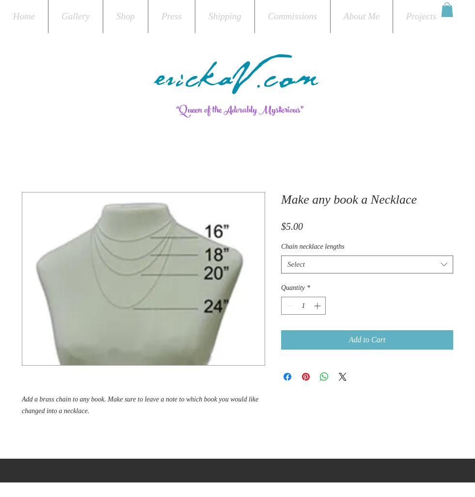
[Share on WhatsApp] (324, 377)
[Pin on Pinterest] (306, 377)
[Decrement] (289, 305)
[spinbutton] (303, 305)
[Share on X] (342, 377)
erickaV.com (237, 83)
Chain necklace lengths (313, 246)
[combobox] (367, 265)
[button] (447, 9)
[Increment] (318, 305)
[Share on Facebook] (287, 377)
